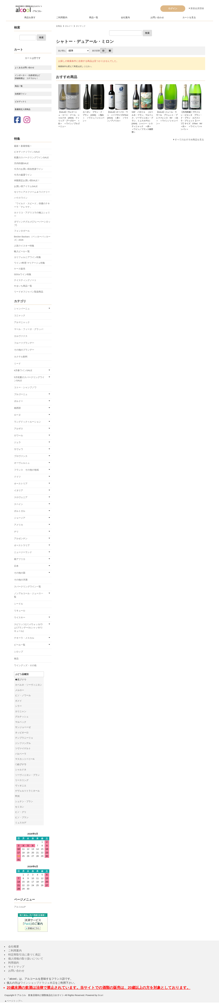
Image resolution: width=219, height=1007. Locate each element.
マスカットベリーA (24, 759)
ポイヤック (81, 26)
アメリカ (18, 524)
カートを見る (189, 17)
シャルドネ (20, 769)
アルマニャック (22, 322)
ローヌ (17, 415)
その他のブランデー (24, 349)
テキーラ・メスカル (24, 638)
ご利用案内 (61, 17)
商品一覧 (93, 17)
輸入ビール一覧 (22, 251)
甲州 (17, 796)
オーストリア (20, 483)
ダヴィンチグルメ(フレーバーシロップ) (32, 223)
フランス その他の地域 (26, 469)
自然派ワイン (20, 94)
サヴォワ (18, 449)
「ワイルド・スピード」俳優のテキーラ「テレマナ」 (32, 205)
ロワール (18, 435)
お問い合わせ (157, 17)
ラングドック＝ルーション (27, 421)
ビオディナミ (20, 101)
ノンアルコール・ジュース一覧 (28, 595)
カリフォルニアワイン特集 (27, 257)
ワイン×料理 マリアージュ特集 (29, 263)
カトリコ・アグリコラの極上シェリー (32, 214)
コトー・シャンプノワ (25, 387)
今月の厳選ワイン (23, 174)
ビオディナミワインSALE (27, 151)
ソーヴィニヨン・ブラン (27, 775)
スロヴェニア (20, 497)
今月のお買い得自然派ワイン (28, 169)
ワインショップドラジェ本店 (37, 982)
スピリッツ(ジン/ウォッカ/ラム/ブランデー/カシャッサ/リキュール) (28, 627)
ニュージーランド (23, 552)
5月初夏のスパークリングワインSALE (29, 379)
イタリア (18, 490)
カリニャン (20, 711)
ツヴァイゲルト (23, 748)
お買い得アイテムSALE (26, 186)
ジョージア (19, 518)
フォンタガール (22, 230)
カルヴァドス (20, 336)
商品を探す (30, 17)
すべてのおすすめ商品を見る (189, 139)
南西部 (17, 408)
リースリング (22, 780)
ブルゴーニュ (20, 394)
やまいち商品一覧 (23, 286)
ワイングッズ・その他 (25, 665)
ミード (17, 363)
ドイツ (17, 476)
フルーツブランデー (24, 343)
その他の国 (19, 573)
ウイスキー (19, 617)
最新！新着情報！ (23, 146)
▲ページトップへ (13, 1001)
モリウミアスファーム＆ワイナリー (32, 192)
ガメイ (18, 700)
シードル (18, 603)
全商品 (59, 26)
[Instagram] (27, 120)
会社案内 (125, 17)
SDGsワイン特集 (22, 274)
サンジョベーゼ (23, 727)
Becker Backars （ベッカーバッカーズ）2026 (32, 238)
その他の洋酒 (20, 579)
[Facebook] (17, 120)
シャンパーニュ (22, 308)
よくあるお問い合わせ (24, 67)
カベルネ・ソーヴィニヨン (28, 684)
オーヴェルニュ (22, 463)
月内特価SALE (21, 163)
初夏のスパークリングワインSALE (31, 157)
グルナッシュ (22, 716)
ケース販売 (19, 268)
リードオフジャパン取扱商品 (28, 291)
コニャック (19, 315)
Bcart (100, 995)
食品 (16, 658)
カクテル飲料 (20, 356)
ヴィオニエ (20, 785)
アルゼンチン (20, 538)
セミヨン (19, 806)
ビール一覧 (19, 644)
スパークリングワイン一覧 (27, 586)
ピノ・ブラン (22, 817)
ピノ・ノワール (23, 695)
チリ (16, 531)
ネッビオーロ (22, 732)
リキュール (19, 610)
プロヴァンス (20, 456)
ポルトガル (19, 511)
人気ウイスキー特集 (24, 245)
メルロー (19, 690)
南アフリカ (19, 559)
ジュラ (17, 442)
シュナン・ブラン (24, 801)
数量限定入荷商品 (22, 109)
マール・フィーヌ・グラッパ (28, 329)
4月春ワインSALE (23, 370)
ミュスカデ (20, 822)
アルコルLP (20, 906)
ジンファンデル (23, 743)
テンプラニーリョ (24, 737)
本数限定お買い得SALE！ (27, 180)
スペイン (18, 504)
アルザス (18, 428)
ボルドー (69, 26)
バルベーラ (20, 753)
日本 (16, 566)
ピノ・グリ (20, 812)
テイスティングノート (25, 280)
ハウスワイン (20, 197)
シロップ (18, 651)
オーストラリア (22, 545)
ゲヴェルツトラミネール (27, 790)
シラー (18, 706)
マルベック (20, 722)
